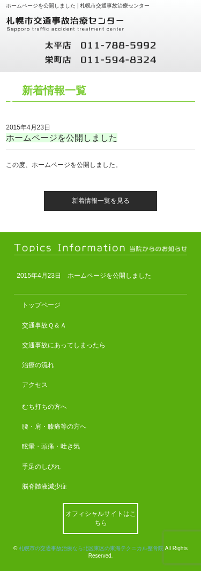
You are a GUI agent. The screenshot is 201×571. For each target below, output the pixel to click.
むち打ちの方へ (44, 406)
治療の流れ (38, 365)
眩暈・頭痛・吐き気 (51, 446)
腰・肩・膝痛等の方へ (54, 426)
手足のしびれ (41, 466)
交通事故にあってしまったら (64, 345)
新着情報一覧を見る (101, 200)
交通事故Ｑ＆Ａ (44, 325)
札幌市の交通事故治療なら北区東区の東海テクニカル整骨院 (91, 548)
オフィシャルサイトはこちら (100, 518)
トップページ (41, 305)
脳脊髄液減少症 (44, 486)
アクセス (35, 385)
